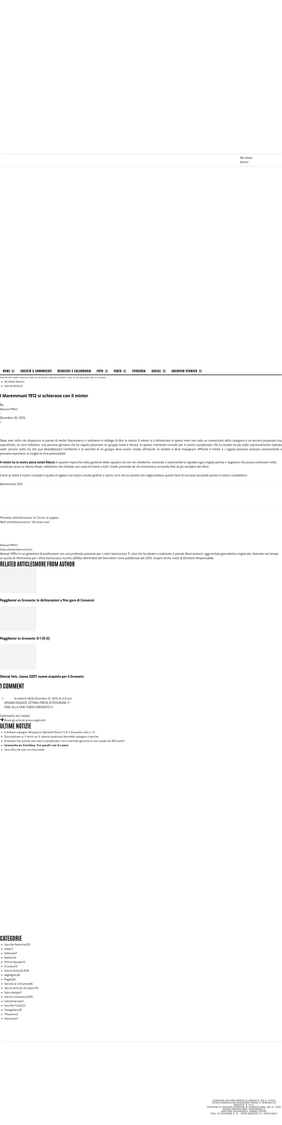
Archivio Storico (19, 377)
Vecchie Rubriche (18, 944)
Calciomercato (14, 1001)
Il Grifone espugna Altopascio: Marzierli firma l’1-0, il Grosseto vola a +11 (52, 732)
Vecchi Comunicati (19, 997)
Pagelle (10, 979)
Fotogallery (13, 1010)
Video (8, 949)
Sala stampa (13, 992)
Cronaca (11, 966)
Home (4, 377)
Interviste (11, 1018)
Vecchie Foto (15, 1005)
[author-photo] (8, 541)
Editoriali (11, 953)
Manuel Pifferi (9, 409)
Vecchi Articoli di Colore (22, 988)
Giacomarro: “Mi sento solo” (33, 522)
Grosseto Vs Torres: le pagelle (41, 518)
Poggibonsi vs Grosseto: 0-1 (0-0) (26, 638)
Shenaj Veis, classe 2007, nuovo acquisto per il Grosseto (44, 676)
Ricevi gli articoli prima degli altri (24, 720)
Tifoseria (11, 1014)
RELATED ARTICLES (18, 563)
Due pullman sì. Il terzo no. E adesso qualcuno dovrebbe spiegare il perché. (54, 736)
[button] (275, 157)
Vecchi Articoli (40, 377)
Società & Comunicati (19, 984)
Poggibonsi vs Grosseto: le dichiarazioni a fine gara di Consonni (49, 600)
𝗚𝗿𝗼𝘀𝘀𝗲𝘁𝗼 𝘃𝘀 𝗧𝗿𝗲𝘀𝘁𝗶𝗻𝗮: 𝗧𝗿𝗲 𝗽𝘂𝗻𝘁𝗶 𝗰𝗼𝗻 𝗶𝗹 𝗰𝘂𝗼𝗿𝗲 (38, 745)
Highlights (12, 975)
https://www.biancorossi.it (17, 549)
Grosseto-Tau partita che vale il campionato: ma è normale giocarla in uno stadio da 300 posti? (67, 741)
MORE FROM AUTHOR (58, 563)
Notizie (10, 957)
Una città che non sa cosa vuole (25, 750)
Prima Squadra (15, 962)
